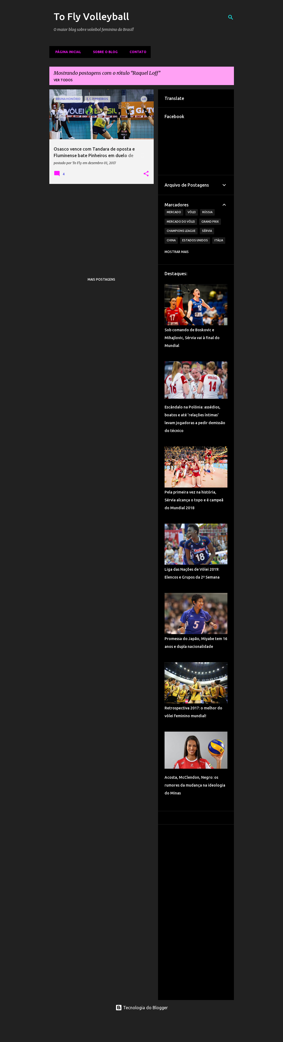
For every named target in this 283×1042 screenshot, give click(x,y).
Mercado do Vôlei (181, 221)
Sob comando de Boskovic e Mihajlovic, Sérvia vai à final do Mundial (192, 338)
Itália (218, 240)
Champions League (181, 230)
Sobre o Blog (103, 52)
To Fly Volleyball (91, 16)
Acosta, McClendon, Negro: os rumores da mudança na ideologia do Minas (195, 785)
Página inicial (66, 52)
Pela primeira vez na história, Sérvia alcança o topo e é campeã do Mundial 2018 (194, 500)
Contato (136, 52)
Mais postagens (101, 279)
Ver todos (63, 80)
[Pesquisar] (230, 17)
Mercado (174, 212)
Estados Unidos (195, 240)
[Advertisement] (101, 226)
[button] (146, 173)
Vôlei (192, 212)
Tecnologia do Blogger (141, 1007)
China (171, 240)
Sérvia (207, 230)
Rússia (207, 212)
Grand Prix (210, 221)
